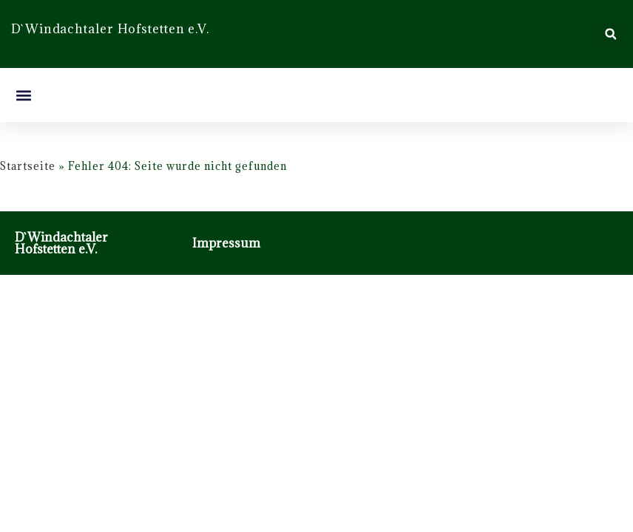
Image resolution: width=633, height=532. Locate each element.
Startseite (27, 166)
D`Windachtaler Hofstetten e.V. (61, 243)
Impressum (226, 243)
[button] (610, 34)
